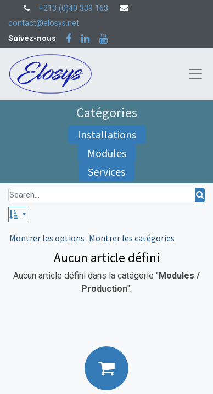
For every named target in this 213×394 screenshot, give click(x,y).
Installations (106, 134)
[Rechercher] (200, 195)
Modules (106, 153)
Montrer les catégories (132, 238)
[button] (17, 214)
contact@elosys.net (43, 23)
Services (106, 171)
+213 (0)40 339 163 (73, 8)
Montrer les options (47, 238)
